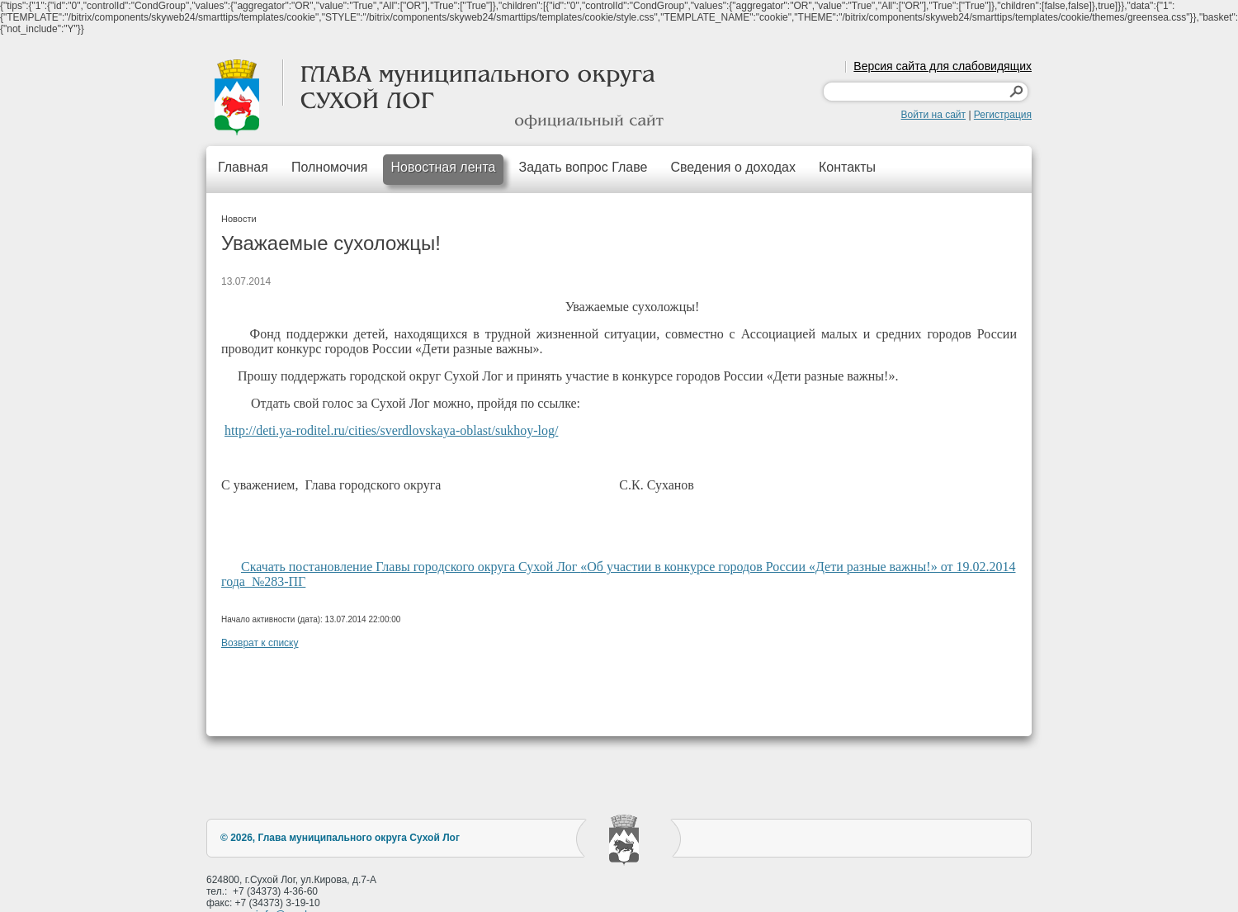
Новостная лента (443, 167)
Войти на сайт (933, 114)
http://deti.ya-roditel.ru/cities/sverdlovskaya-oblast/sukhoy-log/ (391, 430)
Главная (243, 167)
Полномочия (329, 167)
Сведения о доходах (733, 167)
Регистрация (1003, 114)
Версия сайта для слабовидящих (942, 66)
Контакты (847, 167)
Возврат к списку (260, 643)
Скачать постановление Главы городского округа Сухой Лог (410, 567)
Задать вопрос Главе (582, 167)
